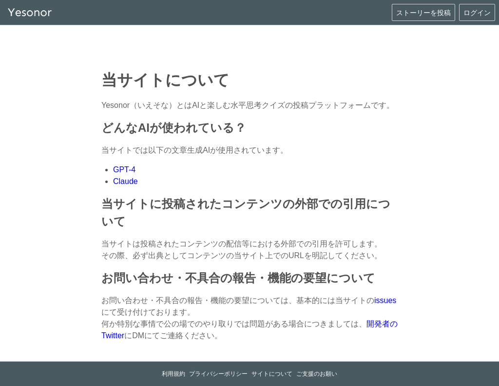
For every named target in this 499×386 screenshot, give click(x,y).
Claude (125, 181)
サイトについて (271, 373)
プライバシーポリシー (218, 373)
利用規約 (173, 373)
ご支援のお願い (316, 373)
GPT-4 (124, 169)
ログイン (477, 13)
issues (385, 300)
